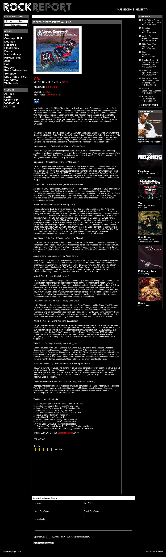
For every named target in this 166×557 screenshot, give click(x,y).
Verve (47, 92)
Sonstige (10, 73)
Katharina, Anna (147, 271)
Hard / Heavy (12, 54)
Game (141, 303)
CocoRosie (144, 237)
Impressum (150, 551)
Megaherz (143, 171)
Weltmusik (11, 83)
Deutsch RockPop (10, 43)
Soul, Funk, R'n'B (15, 76)
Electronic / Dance (11, 50)
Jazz (7, 60)
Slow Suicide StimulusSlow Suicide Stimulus (151, 21)
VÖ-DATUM (11, 103)
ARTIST (9, 93)
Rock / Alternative (15, 70)
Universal (54, 94)
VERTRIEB (11, 100)
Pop (6, 64)
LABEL (8, 97)
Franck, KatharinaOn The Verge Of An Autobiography (150, 80)
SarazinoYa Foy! (146, 29)
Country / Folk (13, 38)
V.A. (36, 78)
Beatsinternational (65, 433)
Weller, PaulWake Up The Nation (151, 37)
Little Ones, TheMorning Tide (149, 45)
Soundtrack (11, 80)
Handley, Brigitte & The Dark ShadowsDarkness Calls (150, 62)
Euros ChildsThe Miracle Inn (148, 97)
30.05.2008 (52, 87)
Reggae (9, 67)
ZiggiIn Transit (146, 53)
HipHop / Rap (12, 57)
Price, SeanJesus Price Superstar (151, 89)
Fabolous (143, 139)
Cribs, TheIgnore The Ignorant (150, 71)
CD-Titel (9, 106)
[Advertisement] (13, 159)
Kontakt (159, 551)
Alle (6, 35)
